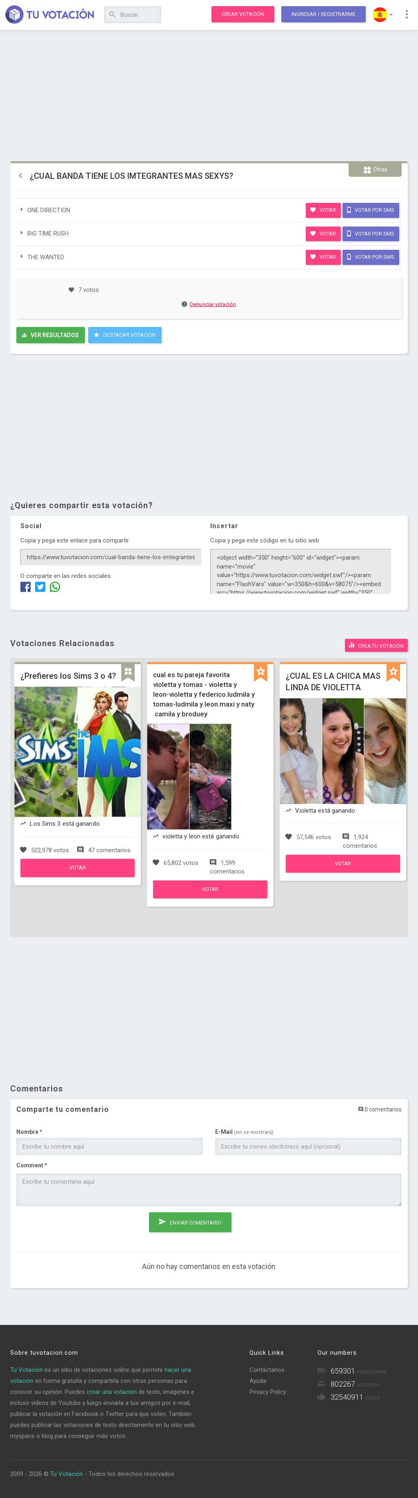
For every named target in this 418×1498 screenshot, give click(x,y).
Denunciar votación (209, 304)
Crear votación (243, 14)
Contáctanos (267, 1370)
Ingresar (323, 14)
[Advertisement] (209, 96)
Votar (323, 210)
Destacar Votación (125, 334)
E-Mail (244, 1132)
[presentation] (78, 1228)
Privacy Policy (267, 1392)
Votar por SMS (370, 210)
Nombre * (29, 1132)
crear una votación (112, 1392)
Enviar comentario (190, 1222)
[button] (383, 14)
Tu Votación (26, 1370)
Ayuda (257, 1381)
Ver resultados (50, 335)
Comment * (31, 1165)
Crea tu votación (376, 645)
